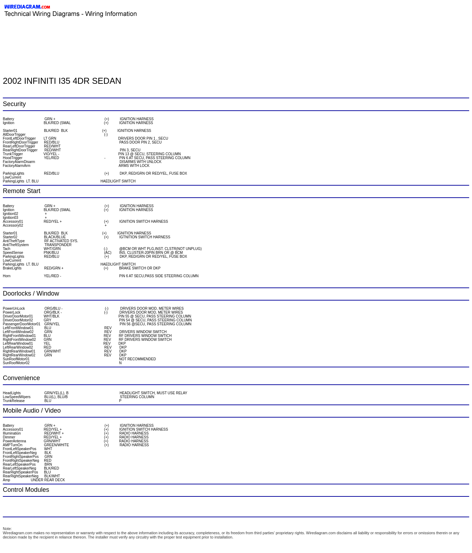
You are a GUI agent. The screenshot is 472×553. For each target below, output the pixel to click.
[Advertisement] (85, 33)
